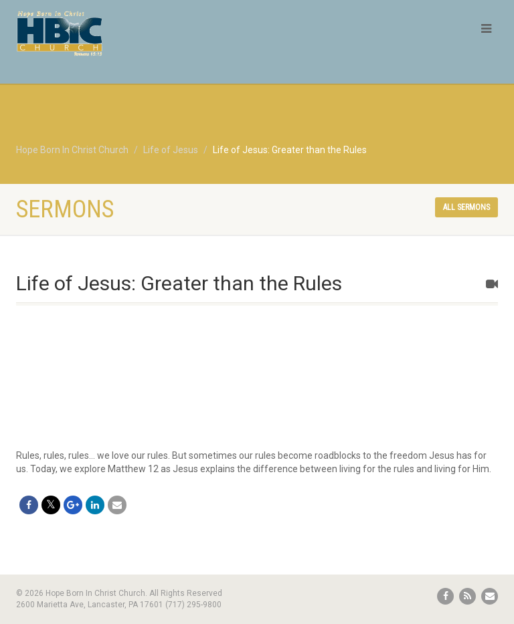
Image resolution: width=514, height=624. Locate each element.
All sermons (466, 207)
